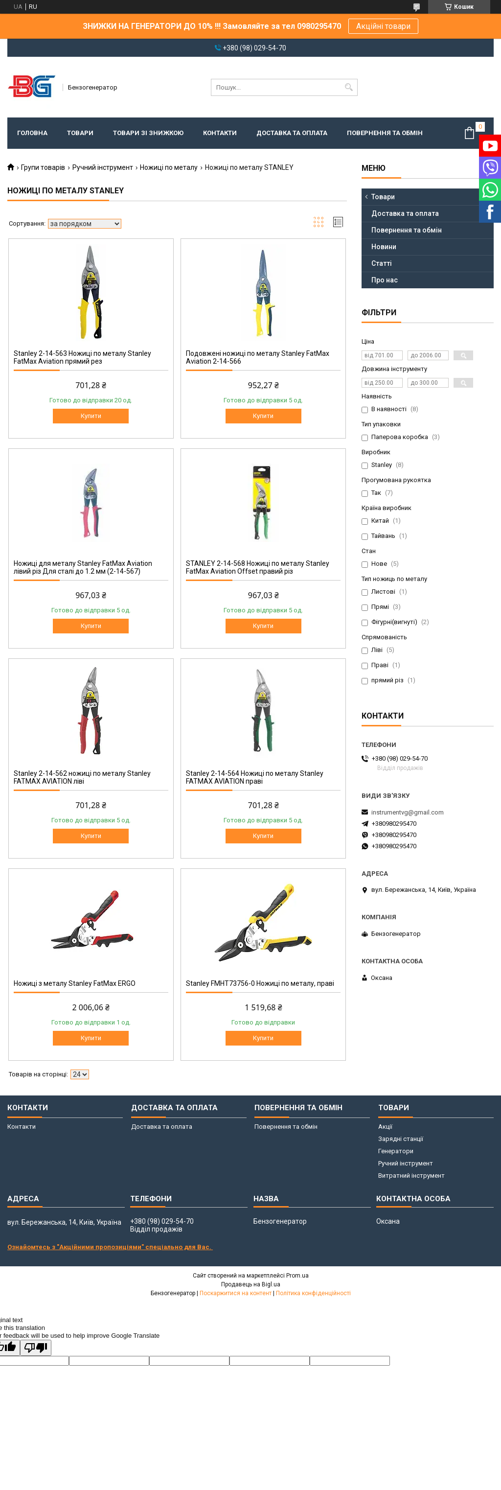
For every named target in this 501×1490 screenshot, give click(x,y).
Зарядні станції (400, 1138)
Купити (91, 415)
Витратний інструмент (411, 1175)
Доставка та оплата (291, 133)
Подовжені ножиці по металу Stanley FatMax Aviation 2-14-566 (257, 357)
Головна (32, 133)
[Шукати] (349, 87)
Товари (80, 133)
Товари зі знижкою (148, 133)
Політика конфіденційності (313, 1293)
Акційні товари (383, 26)
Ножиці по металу (169, 167)
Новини (383, 247)
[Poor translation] (35, 1348)
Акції (385, 1126)
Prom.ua (297, 1275)
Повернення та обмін (385, 133)
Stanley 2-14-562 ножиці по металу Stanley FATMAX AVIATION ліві (82, 777)
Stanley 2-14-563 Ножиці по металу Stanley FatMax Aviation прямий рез (82, 357)
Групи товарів (43, 167)
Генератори (395, 1151)
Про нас (384, 280)
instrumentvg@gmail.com (407, 812)
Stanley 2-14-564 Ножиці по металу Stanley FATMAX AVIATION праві (254, 777)
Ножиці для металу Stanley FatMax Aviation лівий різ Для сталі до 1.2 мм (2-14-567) (83, 567)
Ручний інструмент (102, 167)
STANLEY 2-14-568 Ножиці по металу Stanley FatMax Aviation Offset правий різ (257, 567)
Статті (381, 263)
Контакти (220, 133)
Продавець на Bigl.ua (250, 1284)
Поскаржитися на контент (236, 1293)
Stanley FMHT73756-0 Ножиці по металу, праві (260, 983)
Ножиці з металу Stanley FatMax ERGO (75, 983)
